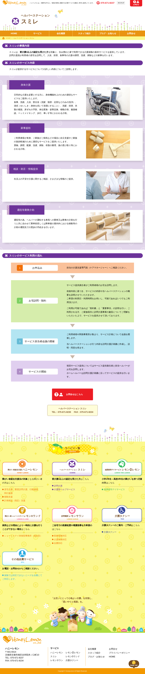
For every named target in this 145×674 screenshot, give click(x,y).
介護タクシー (122, 518)
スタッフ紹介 (84, 33)
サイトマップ (121, 3)
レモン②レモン (122, 471)
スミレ (72, 471)
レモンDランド (22, 518)
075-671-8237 (107, 3)
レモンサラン (72, 518)
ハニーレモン (22, 471)
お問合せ (136, 5)
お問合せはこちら (74, 394)
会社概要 (61, 33)
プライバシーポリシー (119, 653)
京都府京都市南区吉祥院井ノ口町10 (22, 655)
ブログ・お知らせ (96, 657)
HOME (14, 33)
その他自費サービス (22, 561)
